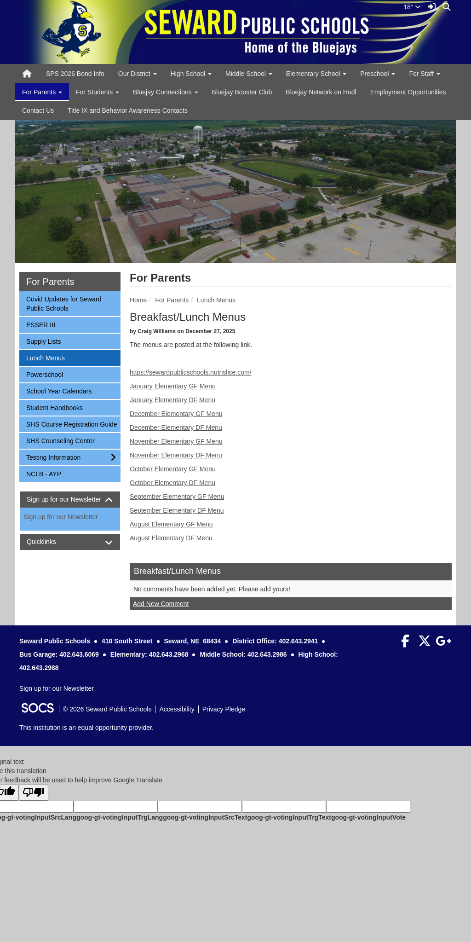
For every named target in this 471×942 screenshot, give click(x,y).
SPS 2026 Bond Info (75, 73)
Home (138, 300)
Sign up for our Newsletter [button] (70, 499)
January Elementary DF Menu (172, 400)
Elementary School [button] (316, 73)
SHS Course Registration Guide (71, 423)
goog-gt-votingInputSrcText (205, 817)
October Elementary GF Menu (173, 469)
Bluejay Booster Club (242, 92)
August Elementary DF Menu (171, 538)
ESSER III (40, 324)
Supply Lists (43, 340)
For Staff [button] (424, 73)
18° (411, 7)
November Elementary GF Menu (176, 441)
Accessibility (176, 709)
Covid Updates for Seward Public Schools (63, 303)
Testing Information (53, 456)
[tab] (70, 499)
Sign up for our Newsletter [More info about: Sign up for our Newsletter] (60, 516)
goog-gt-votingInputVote (368, 817)
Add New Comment (161, 603)
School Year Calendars (59, 390)
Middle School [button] (248, 73)
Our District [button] (137, 73)
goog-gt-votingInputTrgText (289, 817)
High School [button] (191, 73)
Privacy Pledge (223, 709)
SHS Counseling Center (60, 440)
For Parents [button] (42, 92)
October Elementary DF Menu (172, 482)
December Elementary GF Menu (176, 413)
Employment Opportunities (408, 92)
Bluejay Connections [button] (165, 92)
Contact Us (38, 110)
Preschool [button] (377, 73)
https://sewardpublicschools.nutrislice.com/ (191, 372)
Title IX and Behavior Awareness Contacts (128, 110)
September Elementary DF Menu (177, 510)
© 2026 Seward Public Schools (107, 709)
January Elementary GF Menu (173, 386)
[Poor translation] (33, 793)
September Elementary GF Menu (177, 496)
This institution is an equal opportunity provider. (86, 727)
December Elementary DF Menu (176, 427)
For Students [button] (97, 92)
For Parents (172, 300)
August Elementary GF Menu (171, 524)
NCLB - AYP (43, 473)
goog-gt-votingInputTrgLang (119, 817)
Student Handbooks (54, 407)
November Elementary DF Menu (176, 455)
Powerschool (44, 374)
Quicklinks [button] (49, 541)
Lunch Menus (216, 300)
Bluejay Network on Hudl (321, 92)
